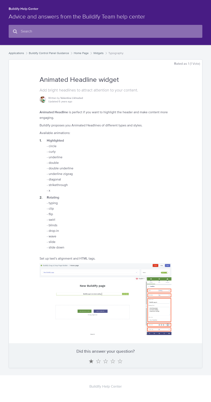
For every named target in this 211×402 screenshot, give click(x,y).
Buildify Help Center (23, 8)
